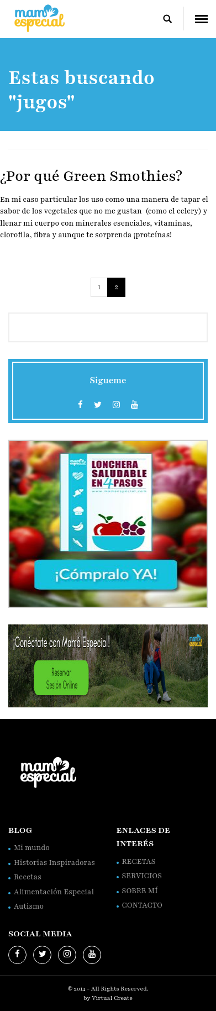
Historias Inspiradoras (54, 863)
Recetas (27, 877)
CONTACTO (142, 905)
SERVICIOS (142, 876)
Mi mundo (32, 848)
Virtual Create (112, 998)
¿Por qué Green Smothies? (91, 176)
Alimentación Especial (54, 892)
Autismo (29, 906)
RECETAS (139, 862)
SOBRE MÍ (140, 891)
